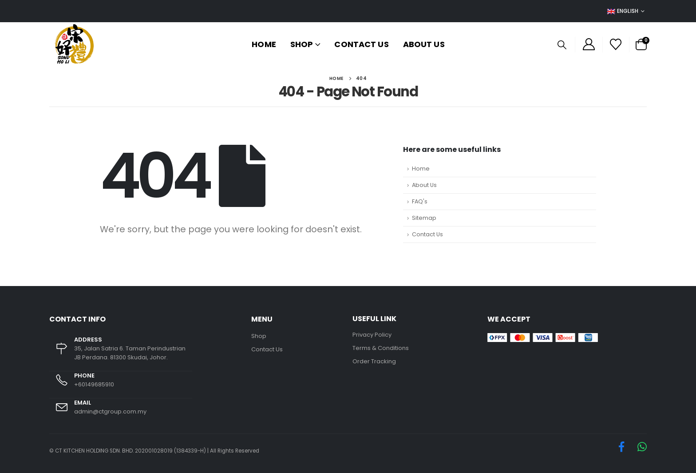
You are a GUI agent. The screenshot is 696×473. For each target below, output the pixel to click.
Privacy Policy (372, 334)
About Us (424, 44)
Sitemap (424, 218)
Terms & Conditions (380, 348)
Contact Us (361, 44)
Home (264, 44)
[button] (562, 45)
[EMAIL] (120, 411)
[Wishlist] (616, 44)
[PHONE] (120, 384)
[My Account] (588, 45)
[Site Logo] (74, 44)
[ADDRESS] (120, 353)
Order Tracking (374, 361)
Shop (301, 44)
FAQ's (419, 201)
